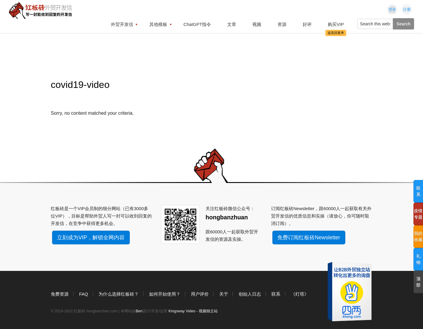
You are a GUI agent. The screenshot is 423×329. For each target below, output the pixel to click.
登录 (392, 9)
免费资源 (60, 294)
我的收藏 (418, 236)
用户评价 (200, 294)
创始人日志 (250, 294)
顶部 (418, 281)
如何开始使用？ (164, 294)
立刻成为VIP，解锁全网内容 (91, 237)
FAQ (83, 294)
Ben (139, 311)
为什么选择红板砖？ (119, 294)
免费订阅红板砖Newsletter (308, 237)
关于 (223, 294)
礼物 (418, 259)
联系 (275, 294)
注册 (407, 9)
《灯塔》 (300, 294)
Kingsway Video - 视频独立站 (193, 311)
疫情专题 (418, 213)
